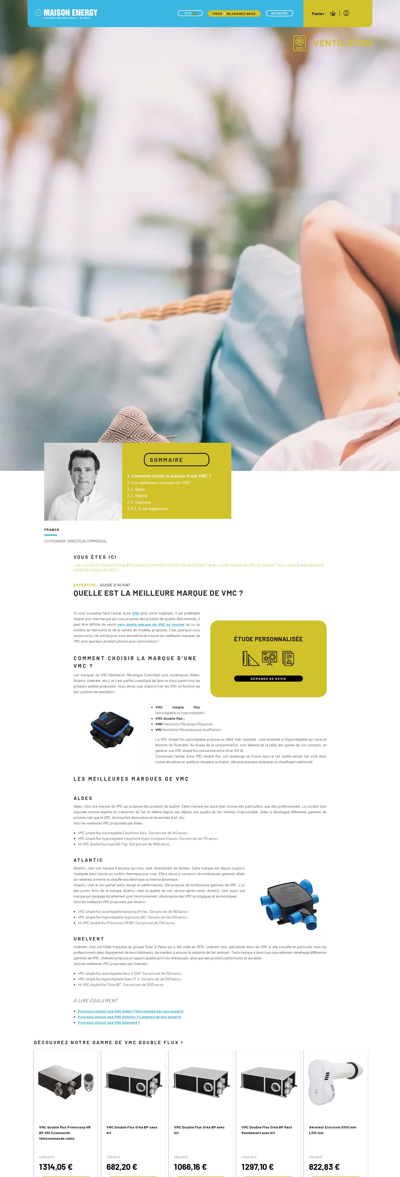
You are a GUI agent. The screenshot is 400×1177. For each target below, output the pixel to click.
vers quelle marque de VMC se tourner (151, 624)
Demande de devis (268, 678)
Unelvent (143, 502)
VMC (135, 613)
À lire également (153, 509)
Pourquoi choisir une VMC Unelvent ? (109, 1022)
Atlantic (141, 496)
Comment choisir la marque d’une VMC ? (171, 476)
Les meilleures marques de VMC (161, 483)
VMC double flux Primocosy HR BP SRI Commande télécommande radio (65, 1132)
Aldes (140, 489)
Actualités (279, 13)
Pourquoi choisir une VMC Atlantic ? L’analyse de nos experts (129, 1017)
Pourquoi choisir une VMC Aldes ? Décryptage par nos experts (131, 1011)
